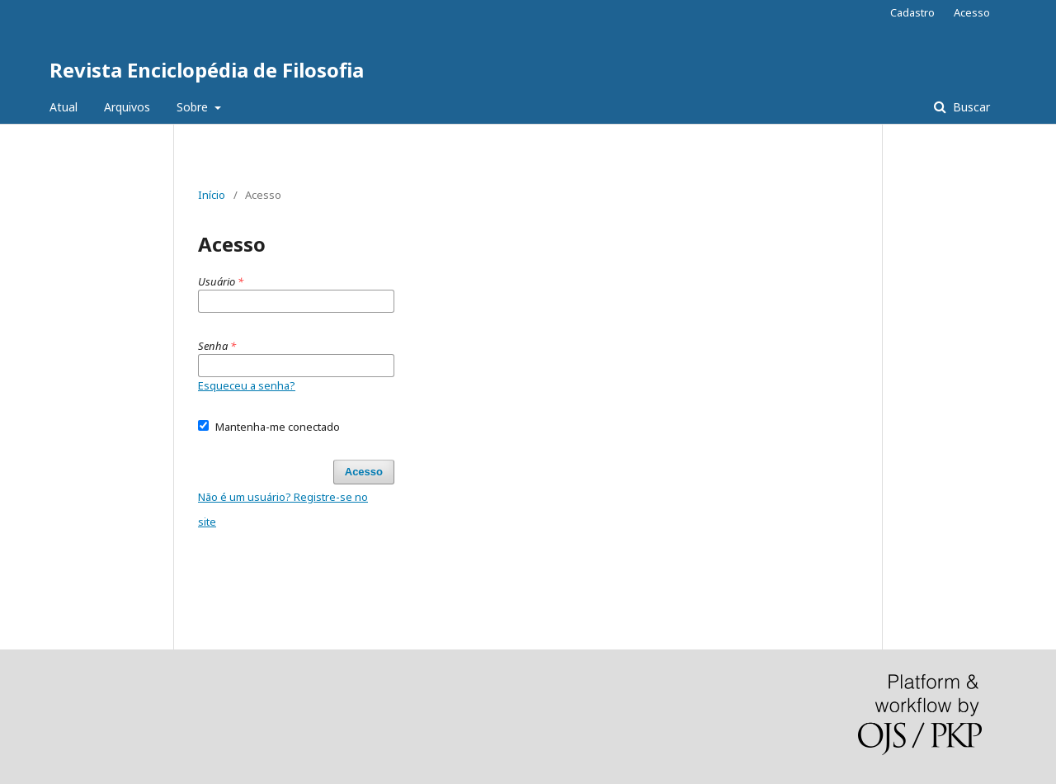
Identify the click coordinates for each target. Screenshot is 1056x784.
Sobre (194, 107)
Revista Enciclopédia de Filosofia (207, 69)
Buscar (970, 107)
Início (211, 194)
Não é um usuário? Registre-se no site (283, 509)
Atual (64, 107)
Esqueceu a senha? (246, 385)
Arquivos (127, 107)
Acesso (972, 12)
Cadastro (912, 12)
